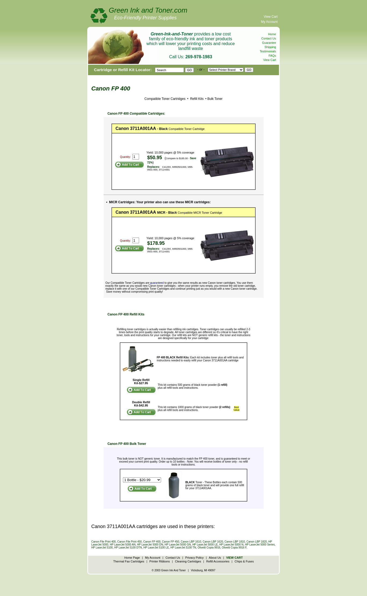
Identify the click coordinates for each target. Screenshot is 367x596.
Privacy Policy (194, 557)
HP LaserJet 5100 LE (156, 547)
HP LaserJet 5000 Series (260, 544)
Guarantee (269, 42)
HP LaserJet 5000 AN (123, 544)
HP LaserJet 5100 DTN (128, 547)
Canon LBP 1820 (256, 541)
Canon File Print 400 (103, 541)
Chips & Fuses (244, 561)
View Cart (271, 17)
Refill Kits (196, 99)
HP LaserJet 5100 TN (183, 547)
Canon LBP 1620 (213, 541)
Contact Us (268, 38)
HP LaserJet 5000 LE (205, 544)
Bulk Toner (214, 99)
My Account (269, 22)
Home (272, 34)
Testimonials (268, 51)
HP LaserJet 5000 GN (178, 544)
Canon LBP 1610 (191, 541)
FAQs (272, 55)
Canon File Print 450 (129, 541)
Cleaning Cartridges (188, 561)
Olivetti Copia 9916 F (234, 547)
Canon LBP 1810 (234, 541)
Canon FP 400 (151, 541)
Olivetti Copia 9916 (209, 547)
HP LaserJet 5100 (102, 547)
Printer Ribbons (160, 561)
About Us (215, 557)
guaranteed (157, 282)
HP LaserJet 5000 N (231, 544)
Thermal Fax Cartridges (128, 561)
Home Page (132, 557)
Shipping (270, 47)
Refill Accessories (217, 561)
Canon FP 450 (170, 541)
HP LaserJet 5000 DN (150, 544)
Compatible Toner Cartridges (165, 99)
